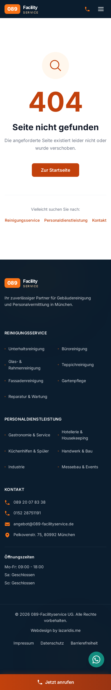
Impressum (24, 643)
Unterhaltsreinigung (25, 348)
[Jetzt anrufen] (55, 682)
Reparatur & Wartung (26, 396)
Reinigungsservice (22, 220)
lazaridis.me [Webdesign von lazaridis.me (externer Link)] (70, 630)
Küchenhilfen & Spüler (27, 451)
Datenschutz (52, 643)
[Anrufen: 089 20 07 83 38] (87, 9)
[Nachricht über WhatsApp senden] (96, 659)
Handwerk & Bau (75, 451)
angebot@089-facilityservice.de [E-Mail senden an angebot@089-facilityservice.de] (44, 523)
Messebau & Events (78, 466)
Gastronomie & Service (27, 434)
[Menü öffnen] (100, 9)
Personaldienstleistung (66, 220)
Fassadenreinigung (24, 380)
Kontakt (99, 220)
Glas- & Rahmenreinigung (23, 364)
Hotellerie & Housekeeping (73, 434)
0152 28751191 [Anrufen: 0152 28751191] (27, 512)
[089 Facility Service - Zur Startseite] (22, 9)
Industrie (15, 466)
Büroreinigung (72, 348)
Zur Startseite (55, 170)
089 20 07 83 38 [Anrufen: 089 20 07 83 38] (30, 502)
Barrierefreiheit (84, 643)
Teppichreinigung (76, 364)
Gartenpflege (72, 380)
